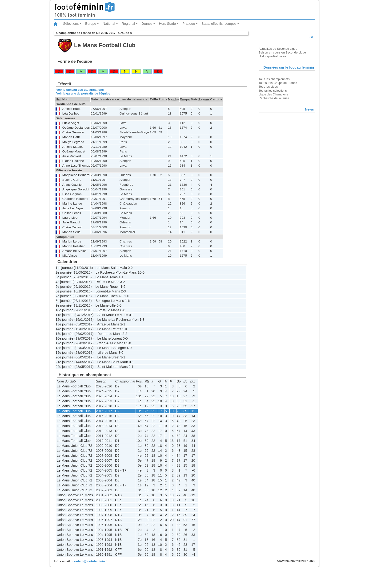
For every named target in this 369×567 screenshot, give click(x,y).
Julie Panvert (71, 156)
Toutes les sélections (273, 90)
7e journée (64, 296)
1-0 (126, 296)
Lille (113, 305)
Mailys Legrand (73, 142)
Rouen (115, 286)
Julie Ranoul (71, 222)
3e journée (64, 277)
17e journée (64, 343)
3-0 (120, 352)
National (109, 23)
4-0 (129, 348)
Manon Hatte (71, 137)
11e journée (64, 315)
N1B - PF (122, 530)
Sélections (71, 23)
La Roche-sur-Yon (109, 272)
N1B (118, 495)
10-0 (141, 272)
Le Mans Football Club (74, 386)
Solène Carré (71, 179)
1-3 (142, 319)
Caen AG (116, 296)
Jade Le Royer (72, 208)
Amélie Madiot (72, 146)
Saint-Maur (105, 315)
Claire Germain (73, 132)
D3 (117, 480)
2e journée (64, 272)
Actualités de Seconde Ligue (278, 48)
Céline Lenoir (71, 213)
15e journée (64, 334)
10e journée (64, 310)
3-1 (122, 357)
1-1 (121, 277)
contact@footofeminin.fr (90, 561)
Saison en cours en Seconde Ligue (282, 52)
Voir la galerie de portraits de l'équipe (83, 93)
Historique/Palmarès (272, 56)
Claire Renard (72, 227)
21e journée (64, 362)
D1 (117, 441)
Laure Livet (70, 217)
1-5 (122, 286)
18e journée (64, 348)
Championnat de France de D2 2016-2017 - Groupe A (94, 33)
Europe (90, 23)
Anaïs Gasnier (72, 184)
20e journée (64, 357)
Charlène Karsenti (75, 199)
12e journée (64, 319)
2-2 (124, 334)
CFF (118, 549)
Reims (100, 282)
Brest (101, 310)
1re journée (64, 268)
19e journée (64, 352)
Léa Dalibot (70, 113)
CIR (118, 500)
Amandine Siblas (74, 251)
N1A (118, 520)
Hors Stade (167, 23)
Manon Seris (71, 232)
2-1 (122, 324)
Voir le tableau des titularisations (80, 89)
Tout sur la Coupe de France (278, 83)
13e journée (64, 324)
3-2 (122, 282)
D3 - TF (121, 485)
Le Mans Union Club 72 (74, 446)
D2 (117, 386)
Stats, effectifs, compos (219, 23)
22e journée (64, 367)
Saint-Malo (119, 268)
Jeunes (146, 23)
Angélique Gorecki (75, 189)
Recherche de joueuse (274, 98)
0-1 (131, 315)
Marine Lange (72, 203)
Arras (114, 277)
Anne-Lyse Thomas (76, 165)
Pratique (188, 23)
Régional (128, 23)
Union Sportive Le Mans (75, 495)
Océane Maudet (73, 151)
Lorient (101, 291)
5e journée (64, 286)
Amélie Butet (71, 109)
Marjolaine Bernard (76, 175)
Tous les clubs (268, 86)
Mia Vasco (69, 255)
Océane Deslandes (76, 127)
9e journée (64, 305)
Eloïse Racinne (73, 161)
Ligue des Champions (273, 94)
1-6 (127, 301)
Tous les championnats (274, 79)
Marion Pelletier (73, 246)
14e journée (64, 329)
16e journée (64, 338)
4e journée (64, 282)
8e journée (64, 301)
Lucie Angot (70, 123)
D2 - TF (121, 470)
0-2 (130, 268)
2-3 (123, 291)
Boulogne (103, 301)
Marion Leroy (71, 241)
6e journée (64, 291)
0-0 (118, 305)
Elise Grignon (72, 194)
